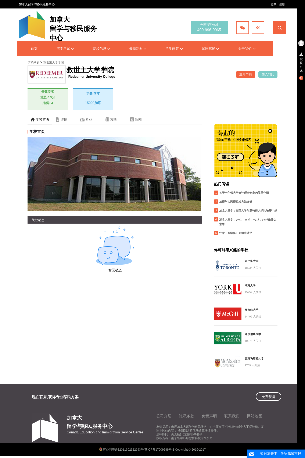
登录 (274, 4)
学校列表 (33, 62)
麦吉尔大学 (251, 309)
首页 (34, 48)
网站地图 (254, 416)
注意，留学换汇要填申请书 (235, 233)
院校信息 (101, 48)
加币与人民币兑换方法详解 (235, 201)
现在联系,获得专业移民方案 (55, 397)
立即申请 (245, 74)
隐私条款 (186, 416)
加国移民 (210, 48)
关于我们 (246, 48)
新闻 (136, 119)
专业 (86, 119)
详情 (61, 119)
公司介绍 (164, 416)
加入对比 (268, 74)
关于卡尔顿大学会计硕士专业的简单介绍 (244, 192)
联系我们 (232, 416)
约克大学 (250, 285)
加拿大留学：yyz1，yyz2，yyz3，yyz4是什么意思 (247, 222)
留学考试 (65, 48)
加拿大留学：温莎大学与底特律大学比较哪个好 (248, 210)
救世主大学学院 (53, 62)
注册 (282, 4)
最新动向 (137, 48)
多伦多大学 (251, 261)
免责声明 (209, 416)
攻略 (111, 119)
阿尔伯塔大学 (253, 334)
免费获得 (268, 397)
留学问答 (174, 48)
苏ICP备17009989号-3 (159, 449)
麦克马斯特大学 (254, 358)
